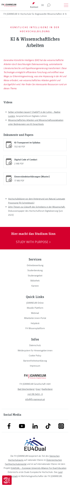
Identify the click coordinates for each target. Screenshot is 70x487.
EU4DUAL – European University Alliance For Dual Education (38, 468)
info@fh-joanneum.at (35, 399)
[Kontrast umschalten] (34, 5)
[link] (35, 265)
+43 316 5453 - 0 (35, 394)
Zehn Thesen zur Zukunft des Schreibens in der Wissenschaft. (36, 206)
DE (42, 5)
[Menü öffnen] (66, 5)
